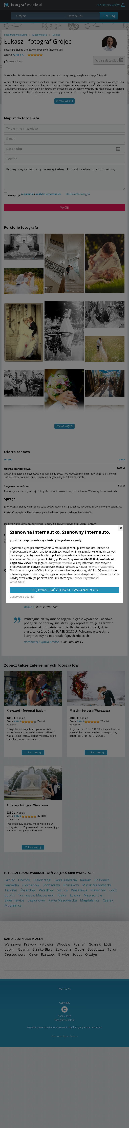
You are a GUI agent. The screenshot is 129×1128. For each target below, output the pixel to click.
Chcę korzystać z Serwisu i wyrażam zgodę (64, 590)
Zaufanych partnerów (58, 563)
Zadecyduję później (22, 596)
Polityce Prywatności (100, 567)
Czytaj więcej (17, 582)
